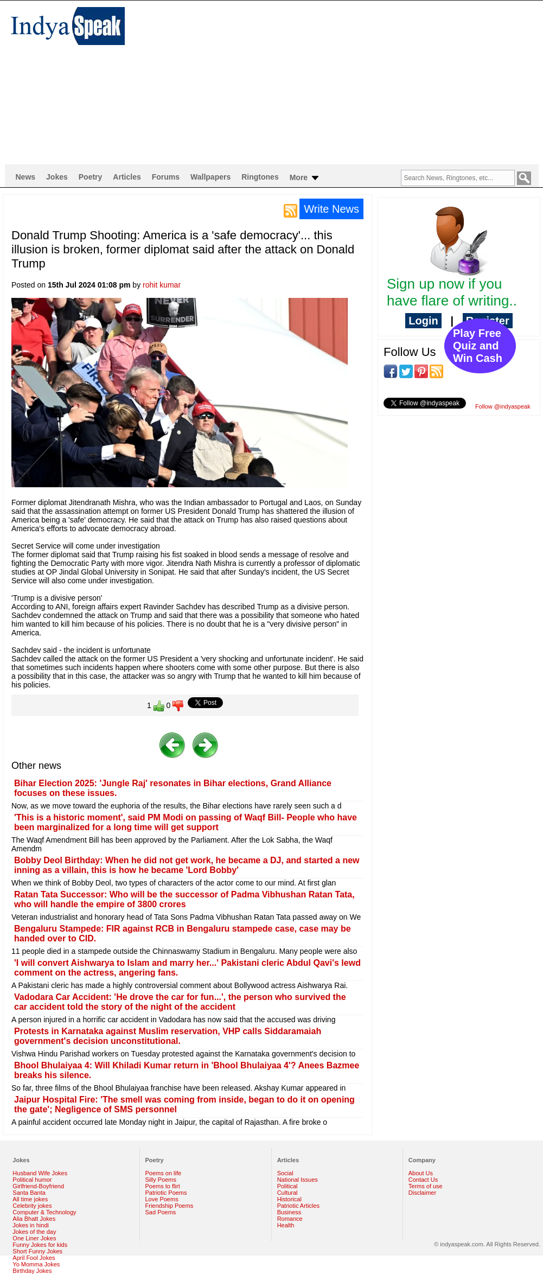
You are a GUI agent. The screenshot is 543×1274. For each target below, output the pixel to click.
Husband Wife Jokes (39, 1173)
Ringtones (259, 177)
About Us (420, 1173)
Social (285, 1173)
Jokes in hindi (30, 1225)
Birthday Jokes (32, 1270)
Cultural (287, 1192)
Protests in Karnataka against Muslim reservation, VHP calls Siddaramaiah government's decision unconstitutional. (167, 1036)
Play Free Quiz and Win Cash (477, 345)
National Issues (297, 1179)
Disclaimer (422, 1192)
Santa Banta (29, 1192)
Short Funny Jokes (37, 1251)
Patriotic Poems (166, 1192)
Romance (290, 1218)
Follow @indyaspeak (503, 406)
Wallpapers (210, 177)
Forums (166, 177)
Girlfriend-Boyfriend (38, 1186)
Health (286, 1225)
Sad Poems (160, 1212)
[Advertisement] (281, 82)
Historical (289, 1199)
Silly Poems (160, 1179)
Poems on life (163, 1173)
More (305, 178)
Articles (126, 177)
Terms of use (425, 1186)
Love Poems (161, 1199)
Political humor (32, 1179)
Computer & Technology (44, 1212)
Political (287, 1186)
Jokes (57, 177)
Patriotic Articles (298, 1205)
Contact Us (423, 1179)
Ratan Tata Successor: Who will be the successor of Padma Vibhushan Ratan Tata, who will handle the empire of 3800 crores (184, 899)
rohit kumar (162, 285)
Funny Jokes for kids (39, 1244)
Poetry (91, 177)
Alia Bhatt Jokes (33, 1218)
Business (289, 1212)
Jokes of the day (34, 1231)
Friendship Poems (169, 1205)
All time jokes (30, 1199)
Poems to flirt (162, 1186)
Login (423, 321)
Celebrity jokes (32, 1205)
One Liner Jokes (34, 1238)
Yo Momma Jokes (36, 1264)
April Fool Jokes (33, 1257)
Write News (331, 209)
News (26, 177)
